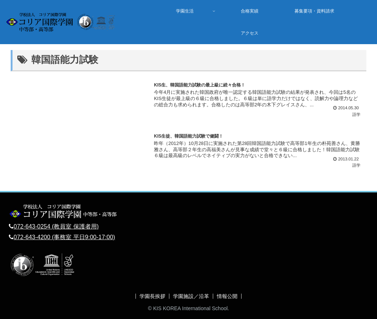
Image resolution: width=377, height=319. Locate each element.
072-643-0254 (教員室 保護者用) (56, 226)
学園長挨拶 (152, 296)
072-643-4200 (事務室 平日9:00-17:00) (64, 237)
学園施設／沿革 (191, 296)
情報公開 (227, 296)
